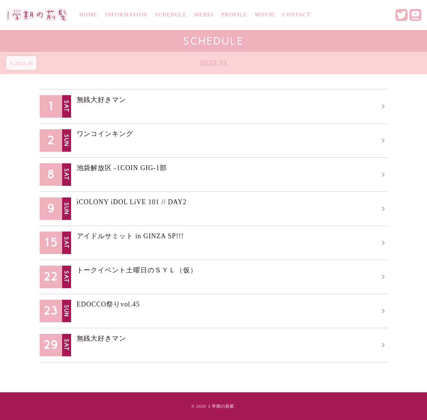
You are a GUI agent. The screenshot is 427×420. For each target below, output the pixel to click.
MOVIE (265, 15)
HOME (88, 15)
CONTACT (296, 15)
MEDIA (204, 15)
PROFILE (234, 15)
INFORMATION (126, 15)
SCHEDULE (171, 15)
